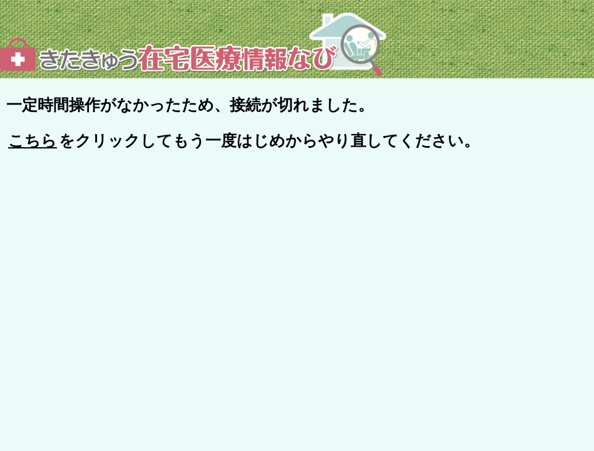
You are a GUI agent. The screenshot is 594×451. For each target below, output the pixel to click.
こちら (32, 140)
